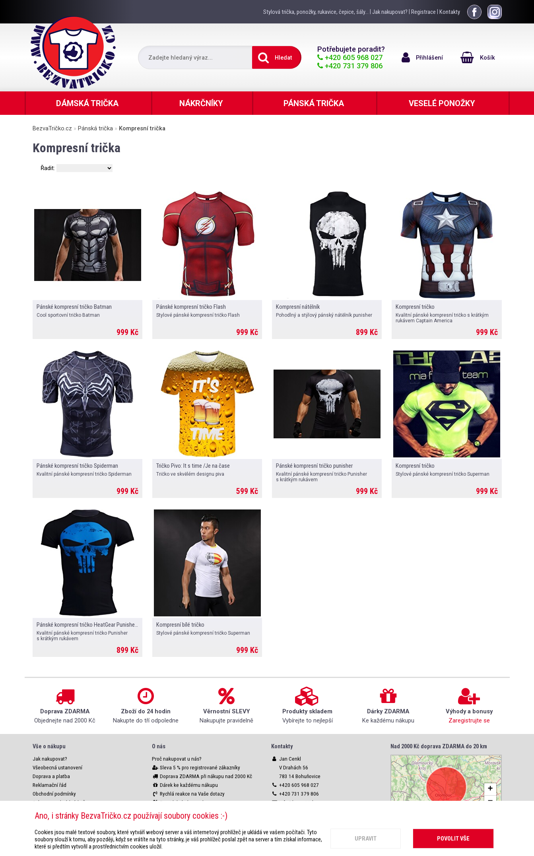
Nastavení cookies (52, 811)
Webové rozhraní (51, 820)
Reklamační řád (49, 785)
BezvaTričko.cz (52, 128)
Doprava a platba (51, 776)
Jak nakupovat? (390, 11)
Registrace (423, 11)
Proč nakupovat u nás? (177, 759)
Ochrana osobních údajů (59, 803)
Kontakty (449, 11)
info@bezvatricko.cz (301, 803)
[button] (490, 789)
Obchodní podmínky (54, 794)
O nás (158, 746)
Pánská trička (95, 128)
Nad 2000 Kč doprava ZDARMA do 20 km (438, 746)
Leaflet (446, 815)
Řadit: (48, 168)
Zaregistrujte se (469, 720)
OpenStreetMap (482, 815)
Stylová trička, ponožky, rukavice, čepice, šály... (316, 11)
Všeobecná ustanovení (57, 768)
